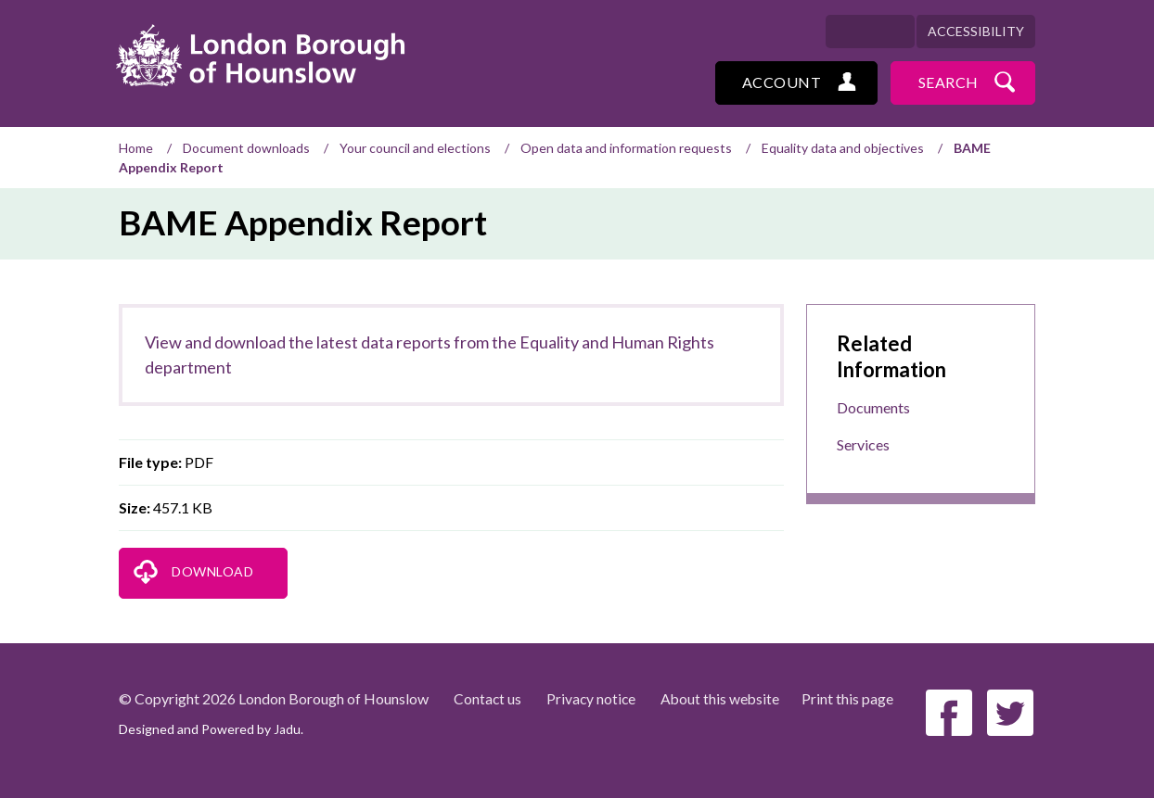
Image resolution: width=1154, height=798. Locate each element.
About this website (723, 698)
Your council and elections (415, 148)
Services (863, 444)
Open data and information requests (626, 148)
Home (136, 148)
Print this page (852, 698)
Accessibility (976, 31)
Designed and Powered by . (211, 729)
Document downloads (246, 148)
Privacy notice (592, 698)
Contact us (488, 698)
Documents (873, 407)
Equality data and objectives (843, 148)
